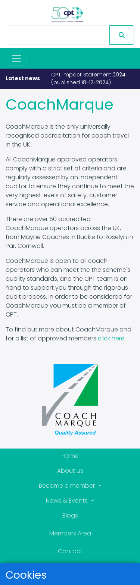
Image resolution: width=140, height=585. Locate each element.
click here (111, 338)
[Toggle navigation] (16, 58)
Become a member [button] (67, 485)
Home (70, 456)
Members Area (70, 533)
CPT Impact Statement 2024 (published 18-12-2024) (88, 78)
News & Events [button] (67, 500)
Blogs (70, 515)
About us (70, 470)
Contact (70, 551)
